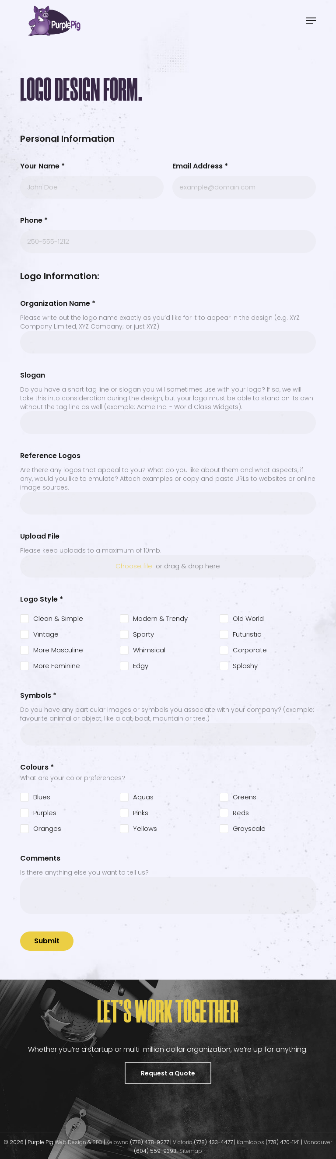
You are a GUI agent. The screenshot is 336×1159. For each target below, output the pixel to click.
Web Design (70, 1142)
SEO (98, 1142)
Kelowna (117, 1142)
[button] (311, 20)
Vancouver (318, 1142)
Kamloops (251, 1142)
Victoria (182, 1142)
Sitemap (190, 1151)
